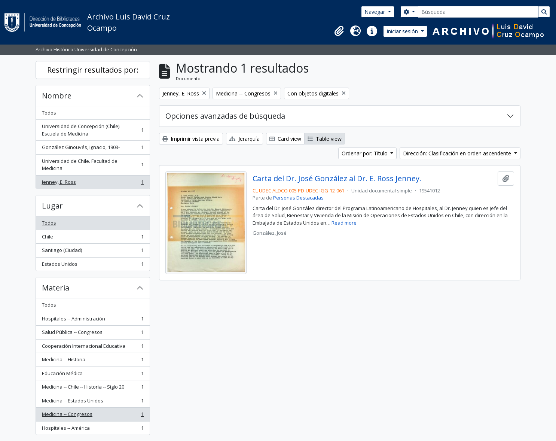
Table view (325, 138)
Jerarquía (244, 138)
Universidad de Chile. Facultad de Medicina (93, 165)
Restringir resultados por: (92, 70)
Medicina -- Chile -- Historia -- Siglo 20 (93, 388)
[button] (339, 31)
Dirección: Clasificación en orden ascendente (458, 153)
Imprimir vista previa (191, 138)
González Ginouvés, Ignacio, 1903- (93, 149)
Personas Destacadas (298, 197)
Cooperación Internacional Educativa (93, 348)
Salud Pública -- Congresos (93, 334)
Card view (285, 138)
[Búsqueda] (478, 12)
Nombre (56, 96)
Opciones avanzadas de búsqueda (225, 116)
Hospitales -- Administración (93, 320)
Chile (93, 238)
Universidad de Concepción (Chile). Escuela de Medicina (93, 130)
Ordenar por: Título (365, 153)
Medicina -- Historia (93, 361)
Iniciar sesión (403, 31)
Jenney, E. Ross (93, 184)
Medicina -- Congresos (93, 416)
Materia (55, 288)
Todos (49, 112)
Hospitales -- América (93, 430)
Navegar (375, 11)
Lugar (52, 206)
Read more (344, 222)
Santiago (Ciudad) (93, 252)
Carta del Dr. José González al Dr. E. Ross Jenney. (337, 178)
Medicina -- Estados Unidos (93, 402)
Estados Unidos (93, 266)
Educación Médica (93, 375)
